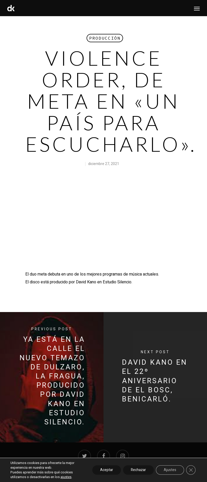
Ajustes (170, 470)
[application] (103, 221)
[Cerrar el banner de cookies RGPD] (191, 470)
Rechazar (138, 470)
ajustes (65, 477)
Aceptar (106, 470)
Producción (104, 38)
